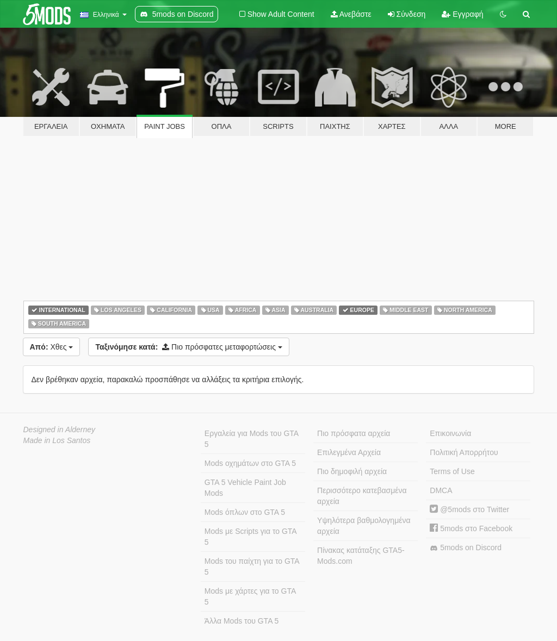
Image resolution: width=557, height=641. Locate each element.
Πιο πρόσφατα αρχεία (353, 433)
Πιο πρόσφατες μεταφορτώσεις (188, 347)
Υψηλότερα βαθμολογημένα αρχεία (363, 526)
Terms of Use (452, 471)
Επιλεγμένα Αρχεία (349, 452)
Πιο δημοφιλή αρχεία (352, 471)
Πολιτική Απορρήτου (464, 452)
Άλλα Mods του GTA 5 (242, 621)
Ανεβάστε (351, 14)
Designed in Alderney (59, 429)
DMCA (441, 490)
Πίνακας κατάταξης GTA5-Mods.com (361, 555)
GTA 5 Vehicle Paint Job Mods (245, 487)
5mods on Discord (466, 547)
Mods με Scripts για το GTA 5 (251, 536)
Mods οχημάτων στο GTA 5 (250, 463)
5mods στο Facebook (471, 528)
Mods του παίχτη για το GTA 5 (252, 566)
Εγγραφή (462, 14)
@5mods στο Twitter (469, 509)
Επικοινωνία (450, 433)
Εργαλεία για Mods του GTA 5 (252, 439)
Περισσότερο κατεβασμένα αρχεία (362, 496)
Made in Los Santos (57, 440)
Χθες (51, 347)
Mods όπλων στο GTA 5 (245, 512)
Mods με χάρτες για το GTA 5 (250, 596)
